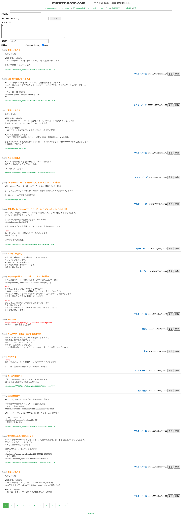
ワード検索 (126, 8)
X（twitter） (66, 8)
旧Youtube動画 (79, 8)
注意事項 (116, 8)
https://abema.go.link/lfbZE (15, 148)
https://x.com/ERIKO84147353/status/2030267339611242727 (29, 386)
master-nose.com (53, 8)
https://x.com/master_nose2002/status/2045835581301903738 (30, 69)
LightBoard (91, 514)
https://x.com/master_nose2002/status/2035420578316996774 (30, 426)
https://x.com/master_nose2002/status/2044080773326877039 (30, 100)
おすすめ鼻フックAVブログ (98, 8)
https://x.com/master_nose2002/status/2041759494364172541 (30, 244)
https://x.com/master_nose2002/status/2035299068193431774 (30, 462)
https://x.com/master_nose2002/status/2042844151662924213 (30, 173)
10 (59, 506)
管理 (134, 8)
